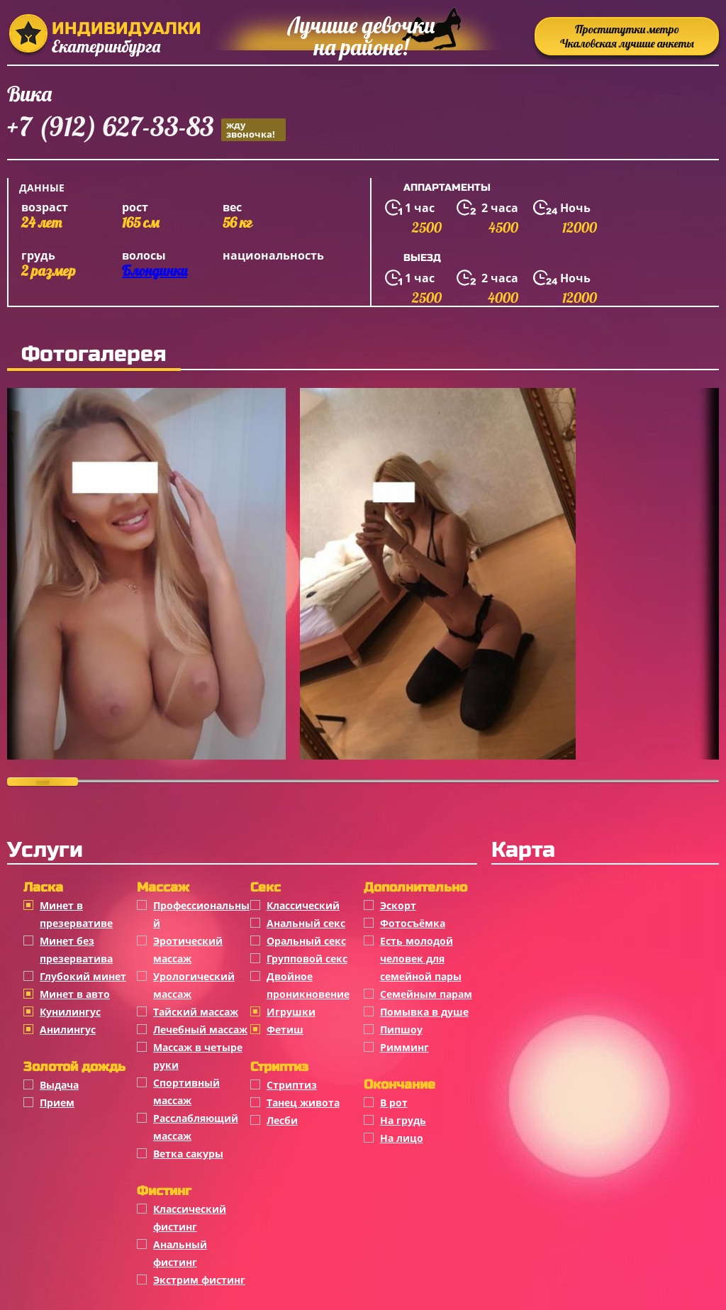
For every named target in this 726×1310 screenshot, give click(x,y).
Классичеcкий (303, 905)
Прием (57, 1102)
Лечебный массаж (200, 1029)
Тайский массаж (195, 1011)
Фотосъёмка (412, 923)
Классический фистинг (189, 1217)
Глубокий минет (83, 976)
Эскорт (398, 905)
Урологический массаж (194, 985)
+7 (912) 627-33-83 (146, 128)
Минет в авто (75, 994)
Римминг (404, 1047)
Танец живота (303, 1102)
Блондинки (154, 270)
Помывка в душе (424, 1011)
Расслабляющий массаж (195, 1127)
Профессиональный (201, 914)
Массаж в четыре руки (197, 1056)
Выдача (59, 1085)
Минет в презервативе (76, 914)
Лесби (282, 1120)
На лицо (401, 1138)
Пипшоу (401, 1029)
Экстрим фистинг (199, 1280)
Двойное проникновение (308, 985)
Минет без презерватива (76, 949)
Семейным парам (426, 994)
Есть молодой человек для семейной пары (421, 958)
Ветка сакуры (188, 1153)
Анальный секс (306, 923)
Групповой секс (307, 958)
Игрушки (291, 1011)
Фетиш (285, 1029)
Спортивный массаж (186, 1091)
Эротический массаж (188, 949)
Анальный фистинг (180, 1253)
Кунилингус (70, 1011)
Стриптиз (292, 1085)
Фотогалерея (94, 354)
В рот (394, 1102)
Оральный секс (306, 941)
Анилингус (68, 1029)
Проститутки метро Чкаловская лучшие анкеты (627, 36)
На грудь (403, 1120)
